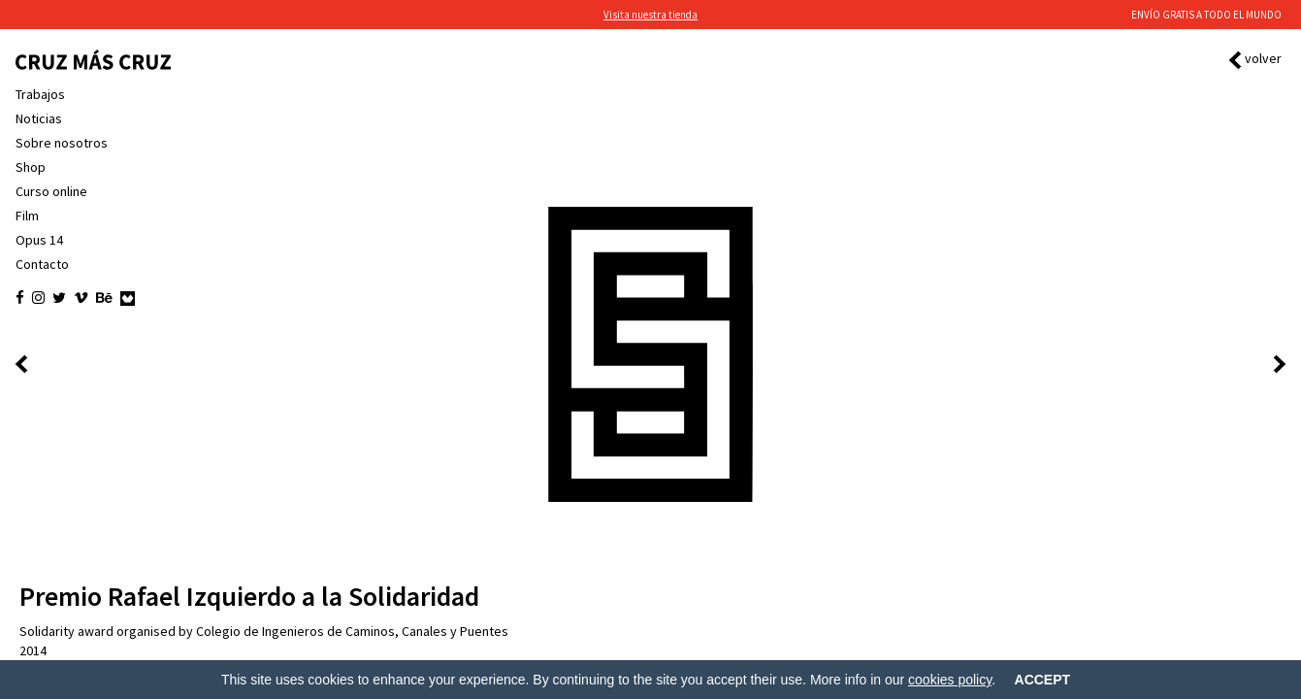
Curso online (51, 191)
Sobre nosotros (62, 142)
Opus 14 (39, 240)
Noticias (39, 118)
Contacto (42, 264)
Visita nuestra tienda (650, 14)
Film (27, 215)
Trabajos (40, 94)
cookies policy (950, 679)
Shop (31, 167)
